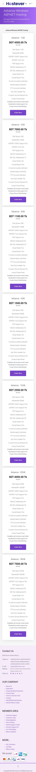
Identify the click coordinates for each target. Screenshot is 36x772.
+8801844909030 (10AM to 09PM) (19, 664)
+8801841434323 (15, 659)
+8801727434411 (14, 661)
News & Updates (11, 732)
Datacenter (9, 688)
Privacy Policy (10, 693)
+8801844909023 (25, 659)
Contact (8, 698)
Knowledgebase (11, 720)
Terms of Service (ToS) (13, 695)
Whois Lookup (10, 749)
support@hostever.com (17, 666)
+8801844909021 (24, 661)
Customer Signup (11, 715)
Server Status (10, 722)
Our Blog (8, 747)
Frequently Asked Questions (14, 691)
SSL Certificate (10, 744)
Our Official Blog (11, 729)
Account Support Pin (12, 727)
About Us (9, 686)
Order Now (18, 113)
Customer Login (11, 717)
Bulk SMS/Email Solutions (14, 700)
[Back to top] (18, 766)
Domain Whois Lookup (12, 702)
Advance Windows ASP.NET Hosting (18, 30)
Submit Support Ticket (13, 725)
